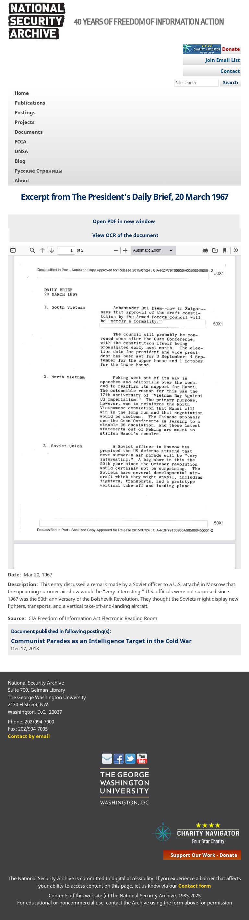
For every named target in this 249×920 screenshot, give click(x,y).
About (22, 180)
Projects (24, 122)
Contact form (194, 885)
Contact (230, 71)
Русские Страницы (39, 170)
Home (22, 93)
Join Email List (223, 60)
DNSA (21, 151)
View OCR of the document (125, 235)
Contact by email (29, 736)
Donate (231, 49)
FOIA (20, 141)
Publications (30, 102)
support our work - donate (204, 855)
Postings (25, 112)
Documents (28, 132)
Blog (20, 161)
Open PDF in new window (124, 221)
